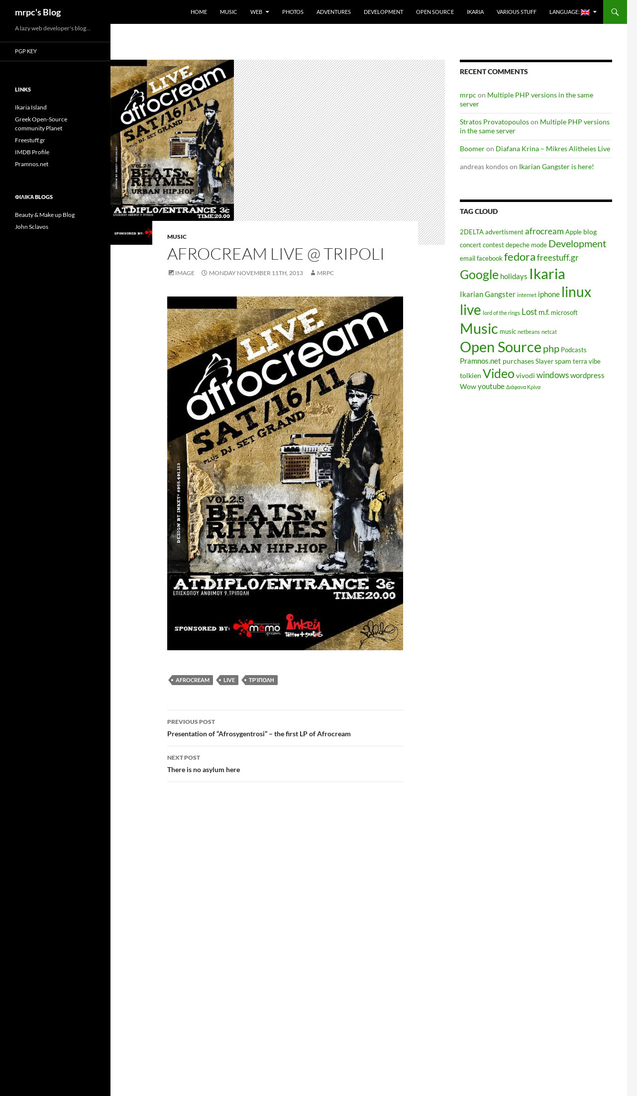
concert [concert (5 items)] (470, 245)
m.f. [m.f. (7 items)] (543, 311)
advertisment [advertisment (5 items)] (504, 232)
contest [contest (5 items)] (493, 245)
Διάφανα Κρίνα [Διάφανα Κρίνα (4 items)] (523, 387)
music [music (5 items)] (508, 331)
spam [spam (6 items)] (563, 361)
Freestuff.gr (30, 140)
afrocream (193, 680)
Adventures (334, 11)
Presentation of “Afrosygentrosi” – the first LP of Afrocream (285, 727)
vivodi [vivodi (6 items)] (525, 375)
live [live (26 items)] (470, 309)
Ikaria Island (31, 107)
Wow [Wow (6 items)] (468, 386)
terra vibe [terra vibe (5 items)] (587, 361)
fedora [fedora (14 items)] (519, 256)
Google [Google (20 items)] (479, 274)
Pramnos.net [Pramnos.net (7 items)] (480, 360)
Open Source (435, 11)
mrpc (325, 273)
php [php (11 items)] (551, 348)
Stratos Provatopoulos (494, 121)
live (229, 680)
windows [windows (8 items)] (552, 375)
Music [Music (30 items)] (479, 328)
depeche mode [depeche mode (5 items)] (526, 245)
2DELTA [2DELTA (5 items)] (472, 232)
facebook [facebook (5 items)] (490, 258)
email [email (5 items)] (467, 258)
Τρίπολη (261, 680)
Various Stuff (516, 11)
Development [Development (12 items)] (577, 243)
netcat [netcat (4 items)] (549, 331)
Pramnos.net (31, 164)
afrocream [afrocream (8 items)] (544, 231)
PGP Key (26, 51)
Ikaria (475, 11)
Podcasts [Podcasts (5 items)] (574, 350)
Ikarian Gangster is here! (556, 166)
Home (199, 11)
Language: (569, 11)
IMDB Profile (32, 152)
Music (228, 11)
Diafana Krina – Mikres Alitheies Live (553, 148)
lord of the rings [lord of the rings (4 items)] (501, 312)
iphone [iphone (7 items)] (549, 294)
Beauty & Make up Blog (45, 214)
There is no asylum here (285, 763)
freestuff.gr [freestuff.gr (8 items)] (558, 258)
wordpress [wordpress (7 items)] (587, 375)
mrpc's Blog (38, 11)
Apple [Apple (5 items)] (573, 232)
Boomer (472, 148)
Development (383, 11)
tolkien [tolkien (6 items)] (470, 375)
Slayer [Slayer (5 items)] (544, 361)
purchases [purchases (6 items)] (518, 361)
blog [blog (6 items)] (590, 231)
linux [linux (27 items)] (576, 291)
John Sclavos (31, 226)
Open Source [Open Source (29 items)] (500, 346)
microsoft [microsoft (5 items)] (564, 312)
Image (185, 273)
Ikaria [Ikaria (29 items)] (547, 273)
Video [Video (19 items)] (499, 373)
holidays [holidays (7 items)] (514, 276)
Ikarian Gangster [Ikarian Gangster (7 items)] (488, 294)
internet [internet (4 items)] (526, 295)
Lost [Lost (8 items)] (529, 312)
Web (256, 11)
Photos (293, 11)
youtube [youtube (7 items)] (491, 386)
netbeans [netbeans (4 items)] (529, 331)
